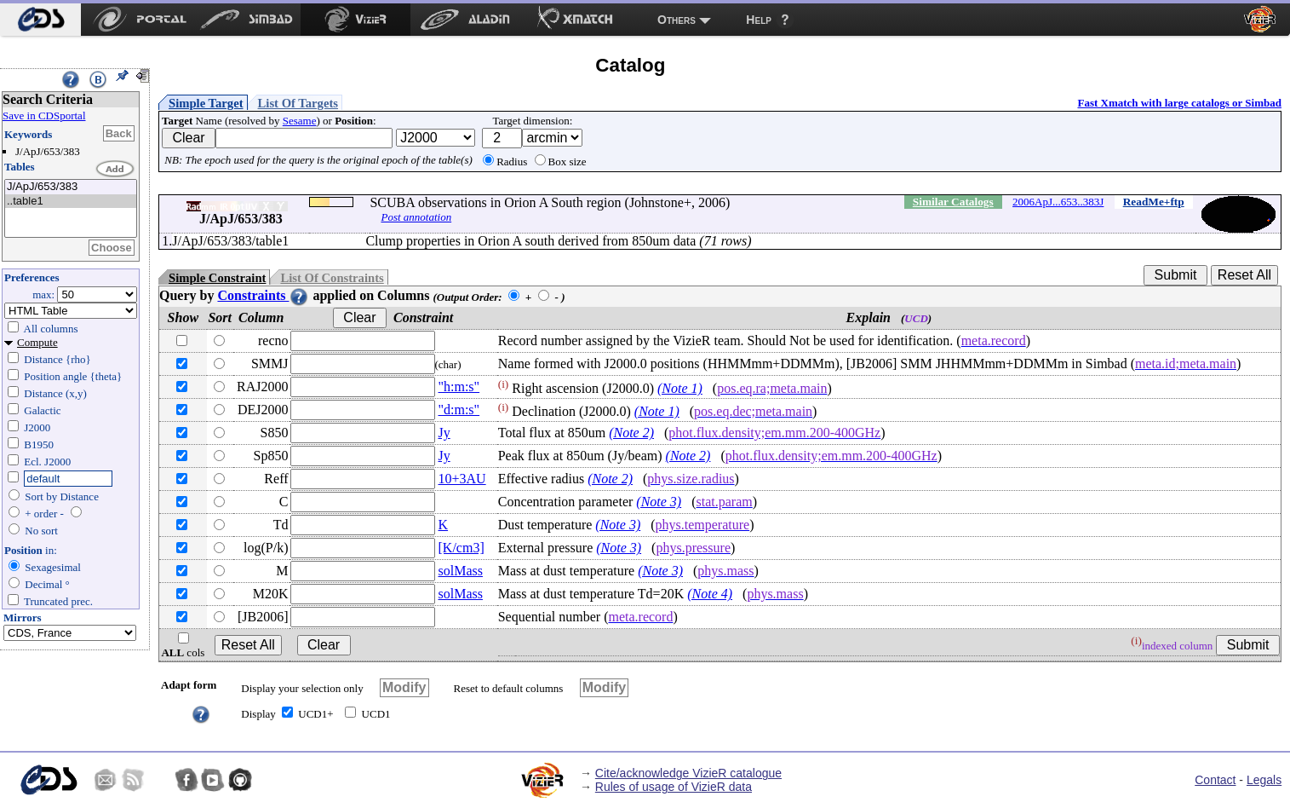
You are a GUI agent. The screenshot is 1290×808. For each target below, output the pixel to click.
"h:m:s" (459, 386)
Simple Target (206, 103)
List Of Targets (298, 103)
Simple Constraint (217, 278)
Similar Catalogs (953, 201)
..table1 (70, 201)
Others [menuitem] (676, 19)
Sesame (300, 120)
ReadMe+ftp (1153, 201)
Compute (37, 342)
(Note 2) (631, 432)
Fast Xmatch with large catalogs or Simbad (1179, 102)
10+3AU (462, 478)
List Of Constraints (331, 278)
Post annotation (416, 217)
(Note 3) (658, 501)
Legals (1264, 780)
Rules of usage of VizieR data (673, 787)
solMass (461, 570)
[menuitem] (40, 19)
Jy (444, 432)
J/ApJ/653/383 (70, 187)
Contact (1215, 780)
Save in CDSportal (44, 115)
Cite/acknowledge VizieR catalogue (688, 773)
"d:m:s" (459, 409)
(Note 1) (679, 388)
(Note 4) (709, 593)
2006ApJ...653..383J (1058, 201)
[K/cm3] (461, 547)
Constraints (263, 295)
